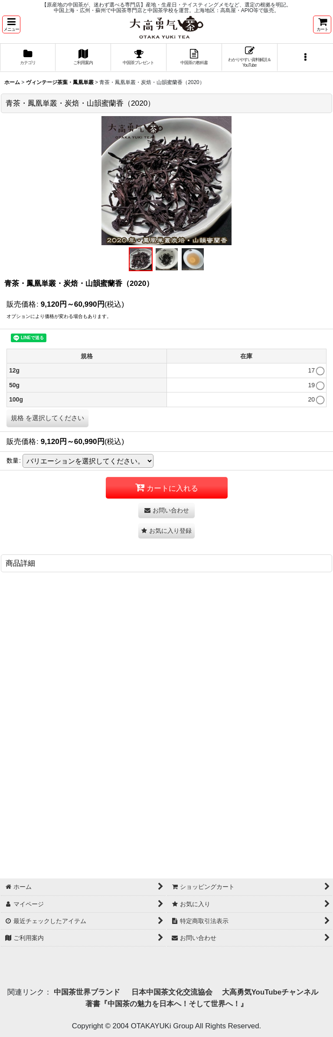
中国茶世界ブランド (88, 992)
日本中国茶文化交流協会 (171, 992)
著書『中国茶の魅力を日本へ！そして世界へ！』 (166, 1004)
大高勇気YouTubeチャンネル (270, 992)
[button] (11, 24)
